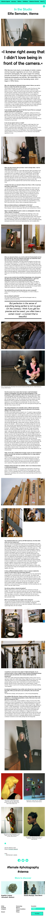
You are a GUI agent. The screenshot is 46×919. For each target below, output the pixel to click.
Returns (18, 907)
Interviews (13, 1)
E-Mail (2, 906)
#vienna (23, 871)
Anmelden (37, 913)
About (41, 1)
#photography (29, 867)
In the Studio (23, 9)
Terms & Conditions (20, 909)
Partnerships (19, 906)
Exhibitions (25, 1)
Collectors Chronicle (34, 1)
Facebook (3, 907)
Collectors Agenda (5, 1)
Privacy (17, 911)
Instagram (3, 909)
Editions (19, 1)
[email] (38, 909)
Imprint (18, 910)
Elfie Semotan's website (11, 855)
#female (13, 867)
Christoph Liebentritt (13, 849)
